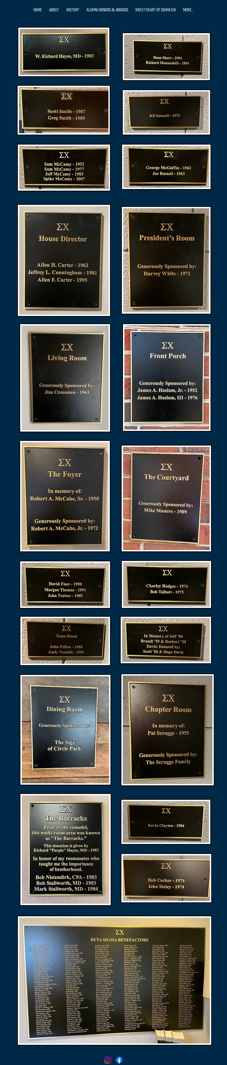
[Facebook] (119, 1060)
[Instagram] (107, 1060)
